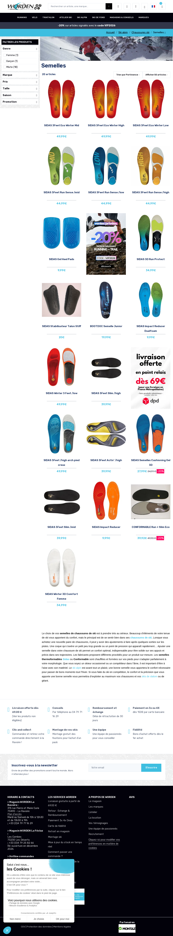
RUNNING (22, 17)
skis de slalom (149, 676)
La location (95, 817)
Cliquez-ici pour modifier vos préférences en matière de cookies (104, 843)
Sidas (66, 659)
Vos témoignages (98, 823)
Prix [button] (20, 81)
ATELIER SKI (65, 17)
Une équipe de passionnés (103, 828)
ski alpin (76, 667)
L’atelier (93, 812)
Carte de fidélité (57, 826)
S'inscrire (151, 767)
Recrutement (96, 834)
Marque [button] (20, 75)
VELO (34, 17)
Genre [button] (20, 48)
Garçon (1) (12, 61)
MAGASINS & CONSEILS (121, 17)
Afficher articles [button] (155, 74)
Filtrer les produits (17, 42)
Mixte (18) (12, 67)
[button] (118, 6)
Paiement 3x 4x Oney (60, 820)
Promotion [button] (20, 101)
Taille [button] (20, 88)
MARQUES (144, 17)
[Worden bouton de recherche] (109, 6)
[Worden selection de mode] (144, 6)
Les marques (96, 806)
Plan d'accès (14, 814)
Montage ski (55, 837)
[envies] (127, 6)
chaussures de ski (141, 637)
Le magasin (95, 801)
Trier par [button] (127, 74)
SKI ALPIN (82, 17)
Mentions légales (62, 926)
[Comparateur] (135, 6)
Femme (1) (12, 55)
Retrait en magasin (59, 831)
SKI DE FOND (98, 17)
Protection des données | (40, 926)
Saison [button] (20, 95)
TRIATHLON (48, 17)
